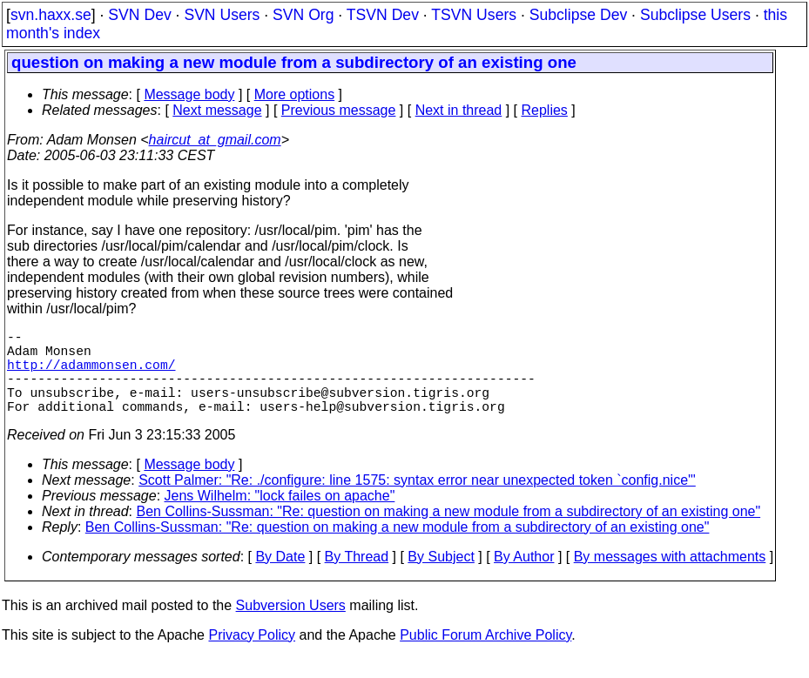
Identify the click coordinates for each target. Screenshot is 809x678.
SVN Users (222, 14)
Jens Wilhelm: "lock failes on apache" (280, 516)
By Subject (441, 577)
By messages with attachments (670, 577)
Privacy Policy (251, 655)
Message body (189, 94)
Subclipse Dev (578, 14)
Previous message (338, 110)
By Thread (357, 577)
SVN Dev (139, 14)
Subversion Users (291, 626)
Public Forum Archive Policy (485, 655)
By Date (280, 577)
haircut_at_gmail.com (215, 139)
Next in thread (458, 110)
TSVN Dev (383, 14)
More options (294, 94)
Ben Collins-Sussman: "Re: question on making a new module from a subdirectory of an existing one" (449, 532)
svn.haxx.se (50, 14)
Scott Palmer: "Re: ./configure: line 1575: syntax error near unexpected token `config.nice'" (417, 500)
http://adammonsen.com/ (91, 374)
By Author (524, 577)
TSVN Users (473, 14)
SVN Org (303, 14)
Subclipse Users (695, 14)
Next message (216, 110)
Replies (545, 110)
